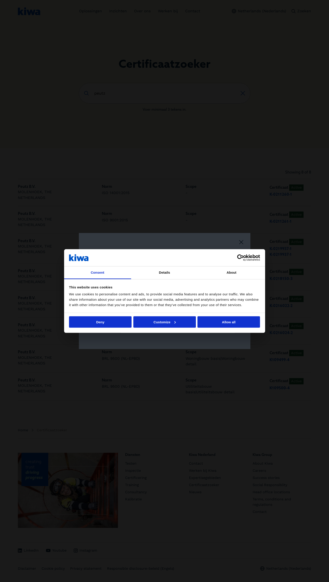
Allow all (229, 322)
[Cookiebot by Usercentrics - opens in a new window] (240, 257)
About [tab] (232, 272)
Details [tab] (164, 272)
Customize (164, 322)
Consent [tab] (97, 272)
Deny (100, 322)
